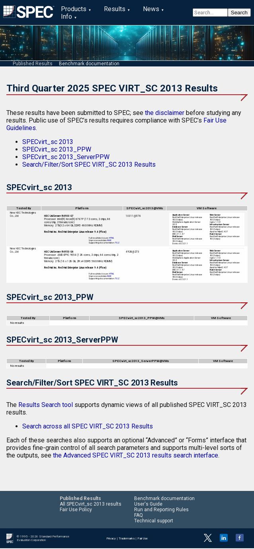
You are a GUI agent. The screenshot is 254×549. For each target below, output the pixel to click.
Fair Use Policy (76, 510)
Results (114, 9)
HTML (111, 239)
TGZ (117, 243)
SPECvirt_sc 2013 (47, 142)
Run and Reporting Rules (161, 510)
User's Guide (148, 505)
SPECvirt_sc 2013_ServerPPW (65, 157)
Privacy (111, 539)
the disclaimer (164, 113)
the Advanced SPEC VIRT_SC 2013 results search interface (135, 456)
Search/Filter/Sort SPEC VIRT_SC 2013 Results (89, 165)
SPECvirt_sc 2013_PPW (56, 150)
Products (73, 9)
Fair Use (142, 539)
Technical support (153, 521)
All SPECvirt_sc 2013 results (90, 505)
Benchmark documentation (89, 64)
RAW (109, 241)
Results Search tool (45, 405)
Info (66, 16)
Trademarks (127, 539)
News (151, 9)
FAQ (138, 516)
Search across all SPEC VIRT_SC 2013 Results (87, 427)
